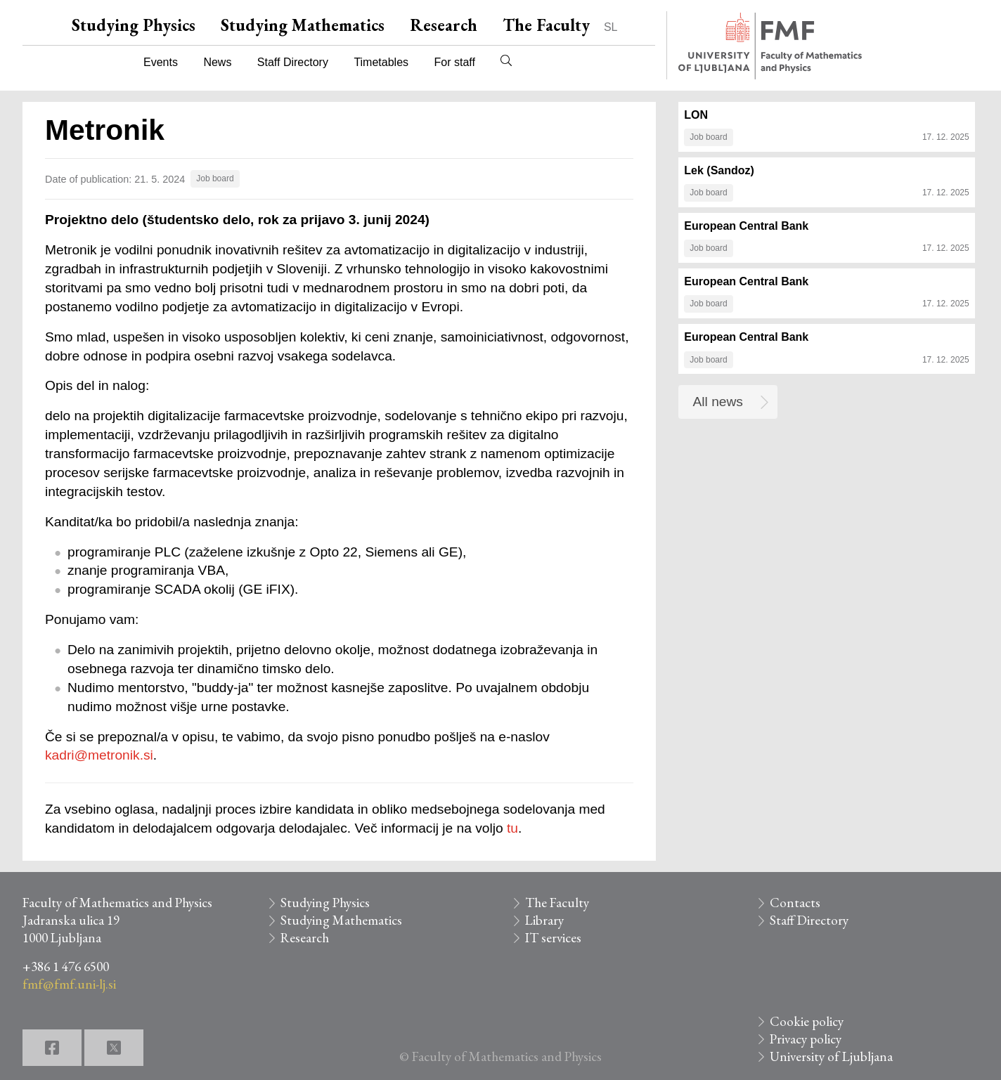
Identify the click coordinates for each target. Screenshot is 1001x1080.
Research (443, 25)
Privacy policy (805, 1039)
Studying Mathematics (303, 25)
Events (160, 62)
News (217, 62)
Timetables (381, 62)
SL (611, 27)
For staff (454, 62)
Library (544, 920)
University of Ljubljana (831, 1056)
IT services (553, 937)
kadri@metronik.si (99, 755)
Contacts (795, 902)
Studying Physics (133, 25)
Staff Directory (292, 62)
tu (512, 828)
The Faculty (546, 25)
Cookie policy (807, 1021)
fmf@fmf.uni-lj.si (69, 984)
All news (718, 401)
